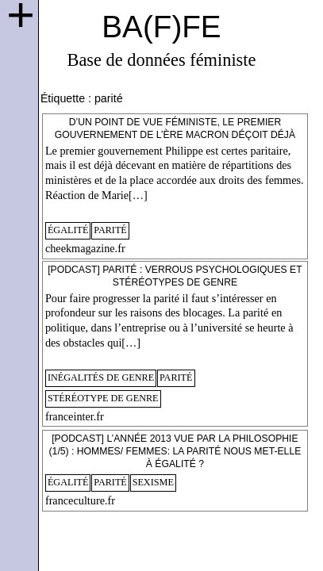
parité (110, 230)
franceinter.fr (74, 416)
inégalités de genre (101, 377)
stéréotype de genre (103, 398)
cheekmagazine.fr (85, 248)
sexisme (153, 482)
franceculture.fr (80, 500)
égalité (68, 230)
